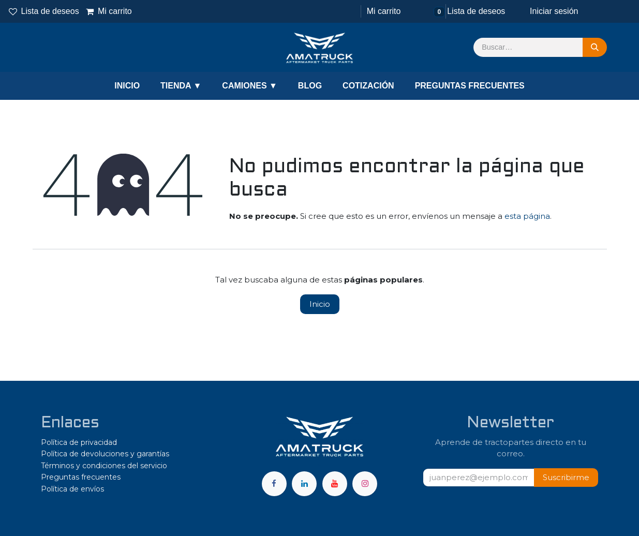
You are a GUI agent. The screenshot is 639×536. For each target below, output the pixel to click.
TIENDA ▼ (180, 85)
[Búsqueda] (595, 47)
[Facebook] (274, 483)
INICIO (127, 85)
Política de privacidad (79, 442)
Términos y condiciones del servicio (104, 465)
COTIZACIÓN (368, 85)
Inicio (319, 304)
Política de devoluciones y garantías (105, 453)
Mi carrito (109, 11)
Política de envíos (72, 489)
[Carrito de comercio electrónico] (382, 11)
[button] (566, 477)
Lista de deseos (44, 11)
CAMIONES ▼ (249, 85)
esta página (527, 216)
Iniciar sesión (554, 11)
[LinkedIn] (304, 483)
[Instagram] (364, 483)
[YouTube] (334, 483)
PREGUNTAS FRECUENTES (470, 85)
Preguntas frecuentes (81, 477)
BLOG (310, 85)
